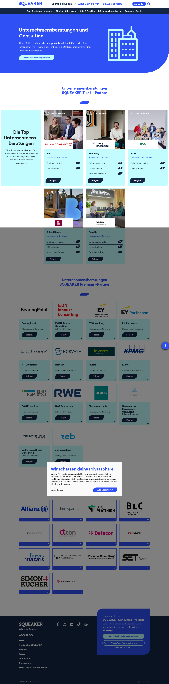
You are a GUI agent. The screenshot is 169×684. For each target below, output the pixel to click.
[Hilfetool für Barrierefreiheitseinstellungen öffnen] (165, 345)
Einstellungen (57, 490)
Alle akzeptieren (105, 490)
